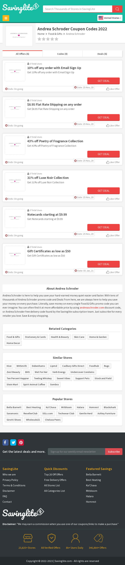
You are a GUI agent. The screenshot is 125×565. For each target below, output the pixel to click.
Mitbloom (66, 407)
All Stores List (52, 485)
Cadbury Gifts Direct (73, 365)
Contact (7, 501)
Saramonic (12, 413)
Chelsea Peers (53, 419)
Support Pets (82, 378)
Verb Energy (59, 372)
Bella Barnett (14, 407)
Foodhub (94, 365)
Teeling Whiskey (43, 378)
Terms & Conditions (14, 485)
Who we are (9, 474)
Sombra (54, 384)
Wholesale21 (33, 419)
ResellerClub (30, 413)
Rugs (106, 365)
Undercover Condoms (82, 372)
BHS (27, 372)
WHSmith (22, 365)
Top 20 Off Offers (53, 474)
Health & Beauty (60, 336)
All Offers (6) (22, 53)
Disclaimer (9, 490)
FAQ (5, 496)
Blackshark (110, 407)
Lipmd (53, 365)
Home (41, 33)
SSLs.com (47, 413)
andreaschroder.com (92, 307)
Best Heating (33, 407)
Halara (80, 407)
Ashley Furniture (106, 413)
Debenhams (38, 365)
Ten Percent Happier (18, 378)
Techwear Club (66, 413)
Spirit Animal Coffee (34, 384)
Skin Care (79, 336)
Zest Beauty (13, 372)
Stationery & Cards (35, 336)
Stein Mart (12, 384)
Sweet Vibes (63, 378)
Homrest (94, 407)
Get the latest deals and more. (24, 452)
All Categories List (54, 490)
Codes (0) (62, 53)
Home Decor (13, 343)
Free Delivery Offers (55, 480)
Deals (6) (102, 53)
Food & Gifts (55, 33)
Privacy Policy (10, 480)
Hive (9, 365)
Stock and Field (103, 378)
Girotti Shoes (14, 419)
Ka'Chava (51, 407)
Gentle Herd (85, 413)
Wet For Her (41, 372)
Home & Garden (98, 336)
